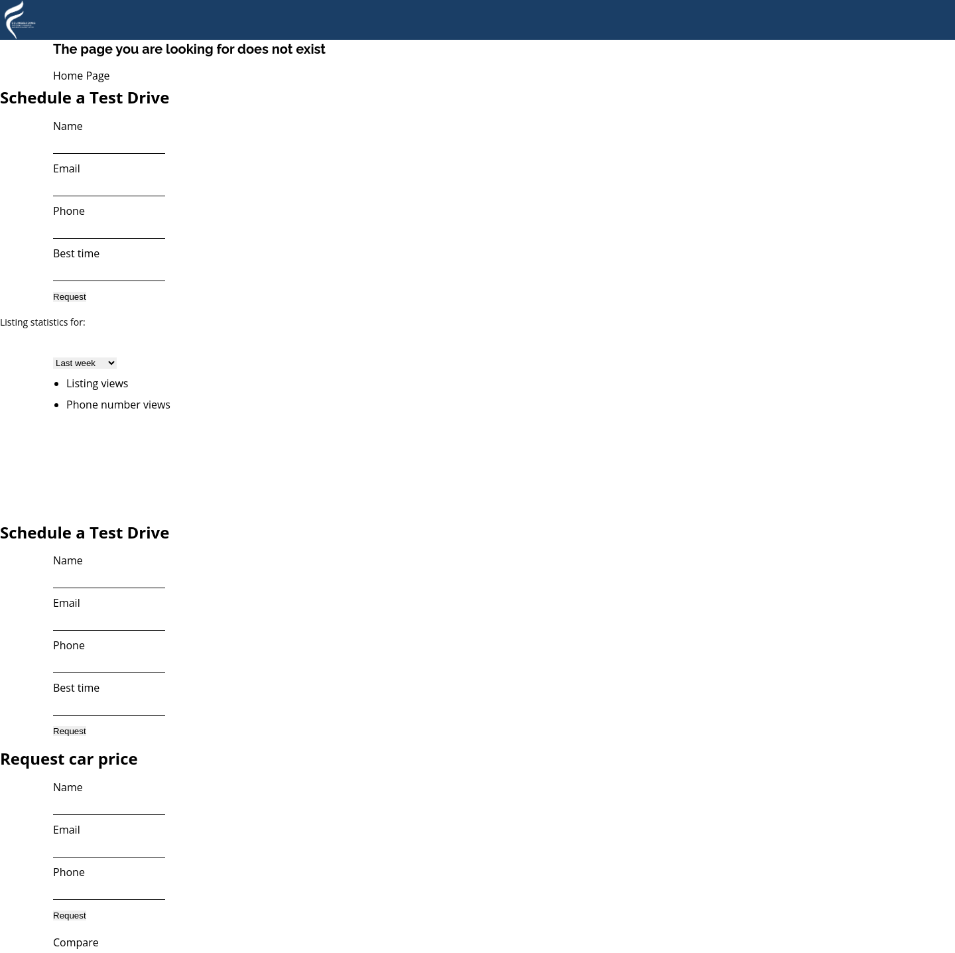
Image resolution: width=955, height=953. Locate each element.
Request (69, 297)
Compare (76, 942)
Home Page (81, 75)
